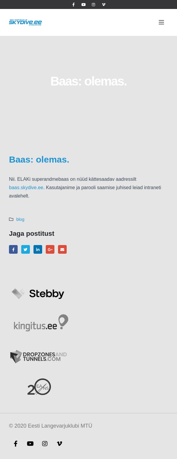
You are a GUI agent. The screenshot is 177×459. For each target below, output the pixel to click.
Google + (50, 249)
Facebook (13, 249)
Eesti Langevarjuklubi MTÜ (60, 426)
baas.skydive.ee (26, 187)
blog (20, 219)
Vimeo (59, 443)
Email (62, 249)
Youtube (30, 443)
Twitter (25, 249)
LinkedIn (37, 249)
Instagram (45, 443)
